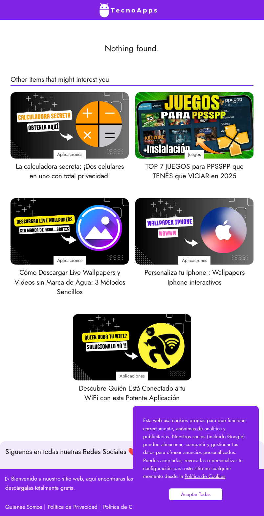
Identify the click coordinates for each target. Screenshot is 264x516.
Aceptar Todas (195, 494)
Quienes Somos (23, 507)
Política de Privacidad (73, 507)
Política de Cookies (125, 507)
